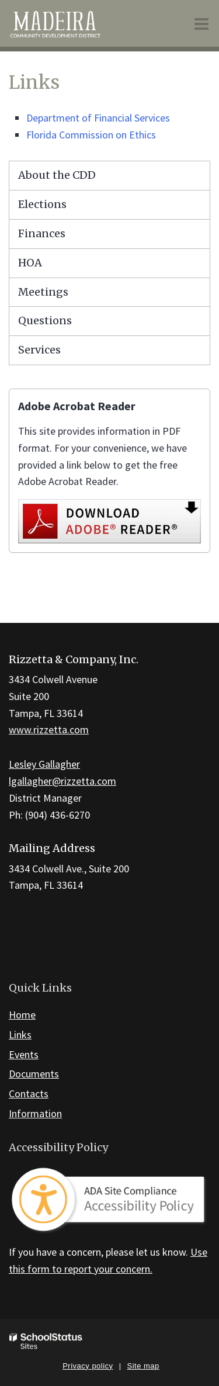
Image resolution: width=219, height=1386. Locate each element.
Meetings (43, 292)
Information (35, 1113)
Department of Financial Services (98, 117)
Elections (42, 204)
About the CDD (57, 175)
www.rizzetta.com (49, 729)
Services (39, 349)
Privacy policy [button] (87, 1365)
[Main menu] (201, 23)
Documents (34, 1073)
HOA (30, 262)
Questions (45, 320)
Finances (41, 233)
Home (22, 1014)
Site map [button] (143, 1365)
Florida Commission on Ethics (91, 134)
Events (24, 1054)
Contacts (28, 1093)
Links (20, 1034)
